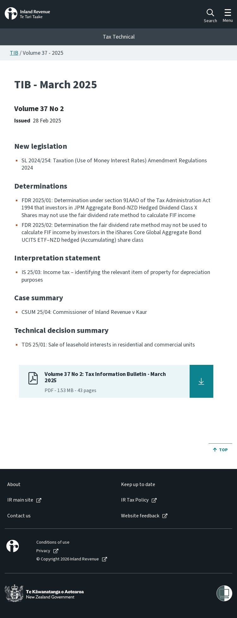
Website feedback (140, 516)
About (14, 485)
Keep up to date (138, 485)
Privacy (43, 551)
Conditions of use (53, 542)
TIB (14, 53)
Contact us (19, 516)
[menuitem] (57, 485)
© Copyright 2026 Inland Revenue (67, 559)
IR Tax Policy (135, 500)
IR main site (20, 500)
